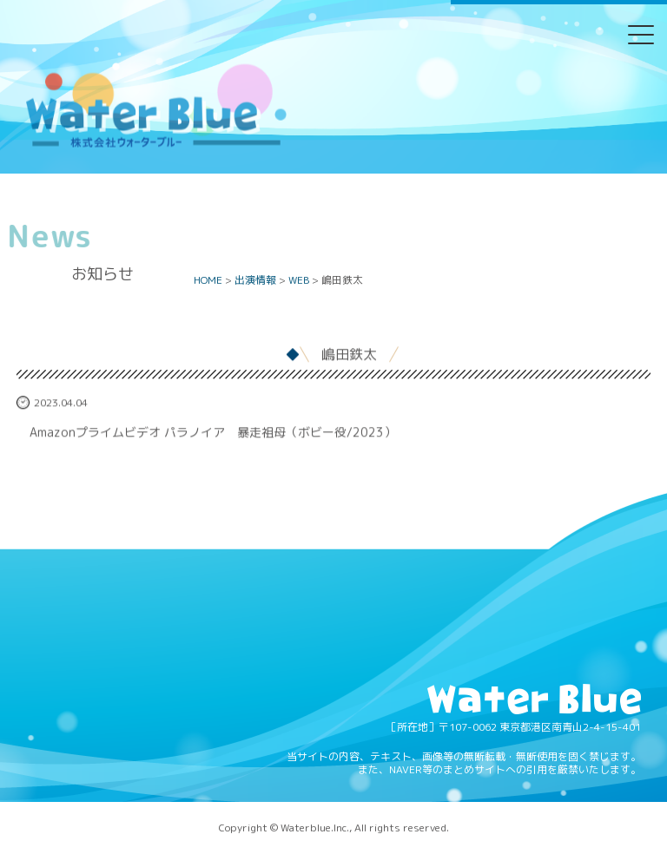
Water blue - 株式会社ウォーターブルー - (155, 146)
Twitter (267, 46)
